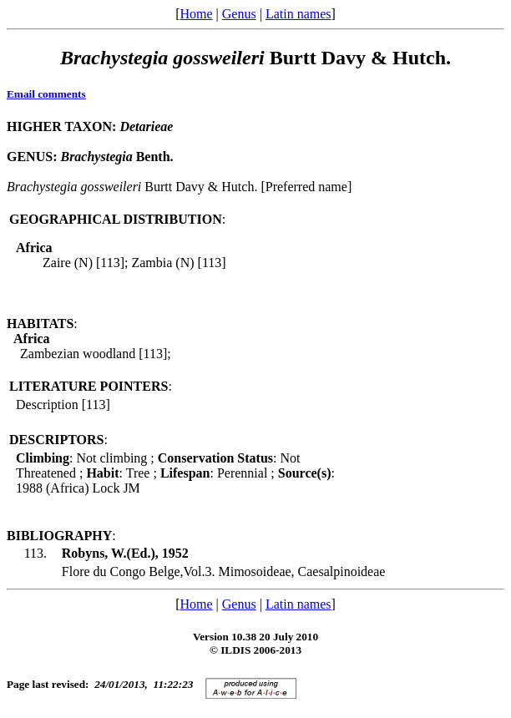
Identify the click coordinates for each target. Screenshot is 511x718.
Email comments (46, 94)
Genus (239, 14)
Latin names (298, 14)
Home (196, 14)
